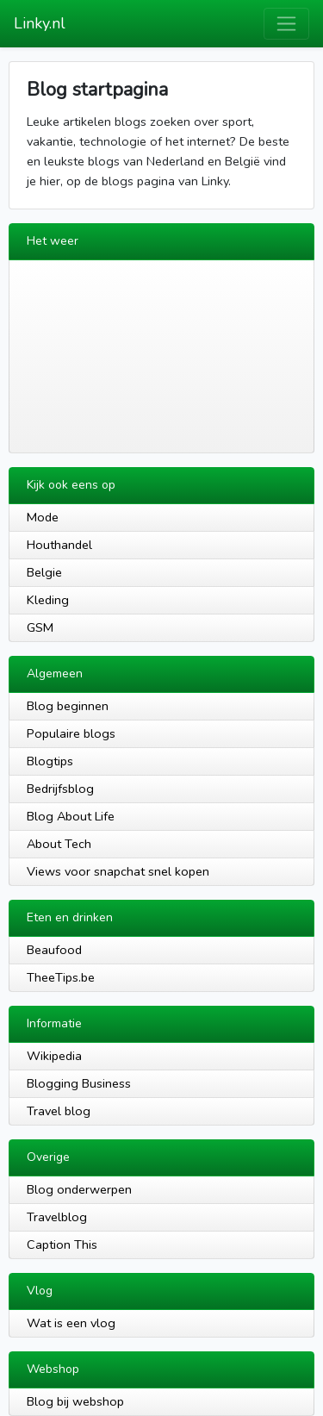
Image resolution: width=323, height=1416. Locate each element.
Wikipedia (54, 1055)
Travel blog (58, 1111)
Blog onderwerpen (79, 1189)
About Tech (59, 843)
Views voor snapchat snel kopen (118, 871)
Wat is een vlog (71, 1323)
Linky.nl (39, 23)
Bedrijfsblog (60, 788)
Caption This (62, 1244)
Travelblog (57, 1217)
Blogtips (50, 761)
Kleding (48, 599)
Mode (43, 517)
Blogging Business (79, 1083)
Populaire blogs (71, 733)
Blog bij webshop (75, 1401)
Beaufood (54, 949)
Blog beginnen (68, 705)
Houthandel (59, 544)
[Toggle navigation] (286, 24)
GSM (40, 627)
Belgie (44, 572)
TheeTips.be (61, 977)
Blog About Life (71, 816)
